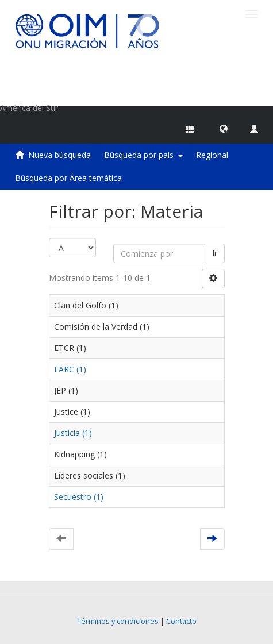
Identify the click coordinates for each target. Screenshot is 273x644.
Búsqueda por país (143, 154)
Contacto (181, 621)
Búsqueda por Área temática (68, 177)
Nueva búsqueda (59, 154)
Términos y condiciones (118, 621)
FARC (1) (70, 369)
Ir (214, 253)
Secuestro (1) (78, 496)
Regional (212, 154)
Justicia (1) (73, 432)
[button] (223, 128)
